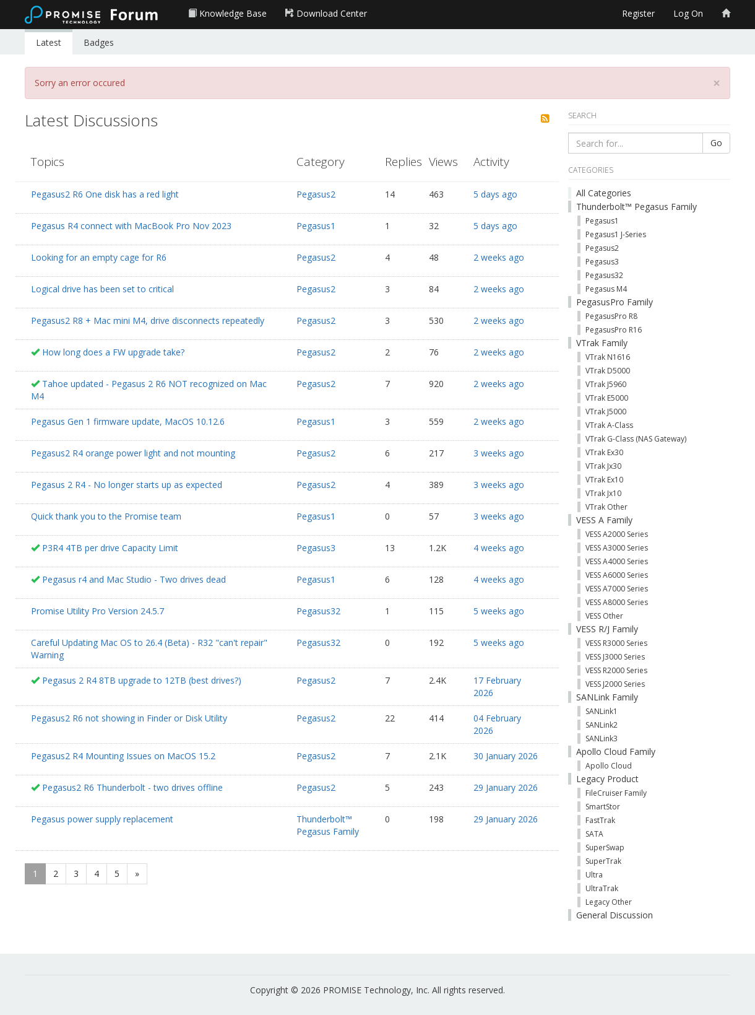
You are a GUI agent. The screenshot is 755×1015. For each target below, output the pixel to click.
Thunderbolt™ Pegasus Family (327, 825)
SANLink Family (607, 697)
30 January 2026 (505, 756)
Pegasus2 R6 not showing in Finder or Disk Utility (129, 718)
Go (716, 143)
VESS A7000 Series (616, 588)
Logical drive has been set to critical (102, 289)
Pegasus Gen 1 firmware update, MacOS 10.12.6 (128, 421)
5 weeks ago (498, 611)
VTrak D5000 (607, 370)
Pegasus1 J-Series (615, 234)
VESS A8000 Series (616, 602)
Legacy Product (607, 779)
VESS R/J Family (607, 629)
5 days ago (495, 194)
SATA (594, 834)
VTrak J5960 (605, 384)
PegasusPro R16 (613, 330)
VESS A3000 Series (616, 547)
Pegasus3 (315, 548)
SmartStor (602, 806)
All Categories (603, 193)
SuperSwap (604, 847)
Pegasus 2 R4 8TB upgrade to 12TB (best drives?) (141, 680)
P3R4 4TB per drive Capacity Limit (110, 548)
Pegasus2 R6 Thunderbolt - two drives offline (132, 787)
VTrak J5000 (605, 411)
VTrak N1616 (607, 357)
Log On (688, 13)
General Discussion (614, 915)
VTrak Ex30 (604, 452)
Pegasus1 (315, 226)
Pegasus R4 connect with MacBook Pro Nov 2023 (131, 226)
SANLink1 (601, 711)
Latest (48, 42)
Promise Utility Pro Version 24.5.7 (97, 611)
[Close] (716, 83)
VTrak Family (602, 343)
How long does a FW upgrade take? (113, 352)
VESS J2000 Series (615, 684)
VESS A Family (604, 520)
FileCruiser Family (616, 793)
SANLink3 (601, 738)
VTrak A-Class (609, 425)
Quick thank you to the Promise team (106, 516)
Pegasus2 (315, 194)
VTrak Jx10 (603, 493)
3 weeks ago (498, 453)
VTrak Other (606, 507)
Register (638, 13)
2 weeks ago (498, 257)
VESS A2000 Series (616, 534)
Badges (99, 42)
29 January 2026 (505, 787)
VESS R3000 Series (616, 643)
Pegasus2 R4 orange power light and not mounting (133, 453)
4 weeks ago (498, 548)
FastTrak (600, 820)
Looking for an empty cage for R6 (98, 257)
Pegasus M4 (606, 289)
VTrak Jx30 (603, 466)
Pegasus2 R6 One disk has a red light (105, 194)
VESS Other (604, 616)
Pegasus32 (318, 611)
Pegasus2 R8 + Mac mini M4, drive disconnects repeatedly (147, 320)
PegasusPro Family (614, 302)
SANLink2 (601, 725)
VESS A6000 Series (616, 575)
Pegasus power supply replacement (102, 819)
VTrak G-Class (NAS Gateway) (635, 438)
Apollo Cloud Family (615, 751)
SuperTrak (603, 861)
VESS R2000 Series (616, 670)
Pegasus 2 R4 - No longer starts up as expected (126, 484)
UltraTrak (601, 888)
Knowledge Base (227, 13)
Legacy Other (608, 902)
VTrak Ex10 (604, 479)
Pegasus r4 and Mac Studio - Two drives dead (134, 579)
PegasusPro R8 (611, 316)
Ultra (594, 874)
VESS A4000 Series (616, 561)
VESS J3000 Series (615, 656)
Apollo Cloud (608, 765)
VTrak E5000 (606, 398)
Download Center (326, 13)
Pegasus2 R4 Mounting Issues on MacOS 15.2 (123, 756)
